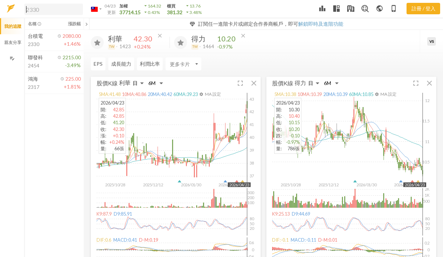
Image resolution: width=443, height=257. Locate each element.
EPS (98, 64)
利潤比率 (150, 64)
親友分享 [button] (12, 42)
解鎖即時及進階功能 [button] (320, 24)
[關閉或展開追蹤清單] (86, 24)
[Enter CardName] (183, 63)
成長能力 (121, 64)
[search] (53, 9)
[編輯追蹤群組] (12, 58)
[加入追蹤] (97, 42)
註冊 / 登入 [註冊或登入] (423, 8)
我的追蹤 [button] (12, 26)
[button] (52, 9)
